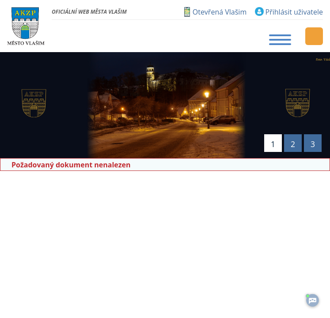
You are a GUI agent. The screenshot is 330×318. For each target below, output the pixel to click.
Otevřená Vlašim (220, 12)
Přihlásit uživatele (294, 12)
